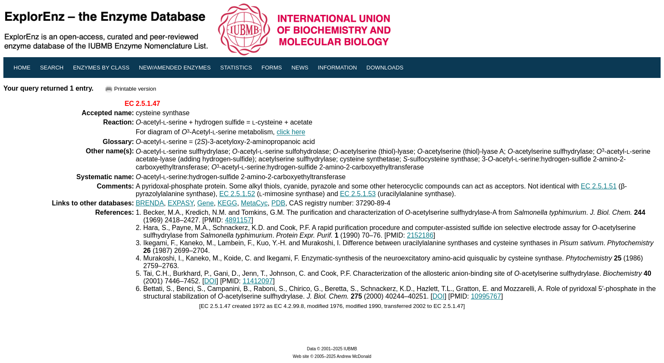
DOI (210, 281)
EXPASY (181, 203)
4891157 (238, 220)
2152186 (420, 235)
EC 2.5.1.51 (599, 186)
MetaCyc (254, 203)
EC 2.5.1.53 (358, 193)
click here (291, 132)
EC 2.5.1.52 (237, 193)
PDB (278, 203)
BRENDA (150, 203)
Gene (205, 203)
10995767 (486, 296)
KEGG (227, 203)
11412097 (258, 281)
